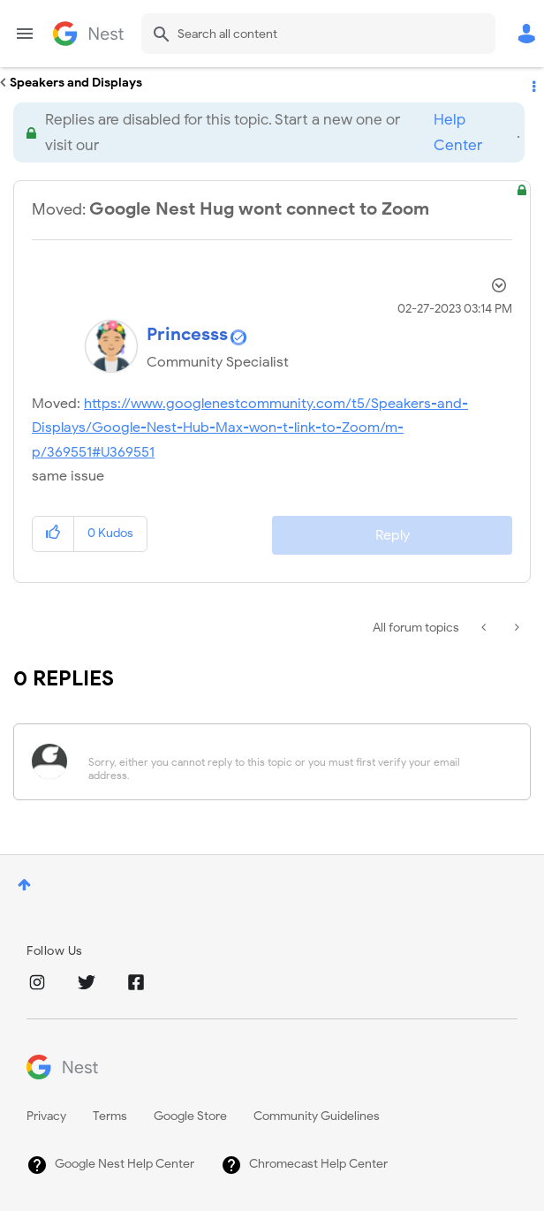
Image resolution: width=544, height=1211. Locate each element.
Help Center (458, 132)
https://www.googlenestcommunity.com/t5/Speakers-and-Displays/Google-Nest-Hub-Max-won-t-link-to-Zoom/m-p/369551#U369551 (250, 428)
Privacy (46, 1116)
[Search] (318, 33)
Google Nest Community (88, 33)
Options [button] (532, 83)
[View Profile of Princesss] (187, 334)
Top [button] (24, 884)
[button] (53, 534)
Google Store (190, 1116)
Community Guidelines (316, 1116)
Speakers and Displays (76, 82)
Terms (110, 1116)
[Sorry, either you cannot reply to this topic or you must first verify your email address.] (295, 762)
